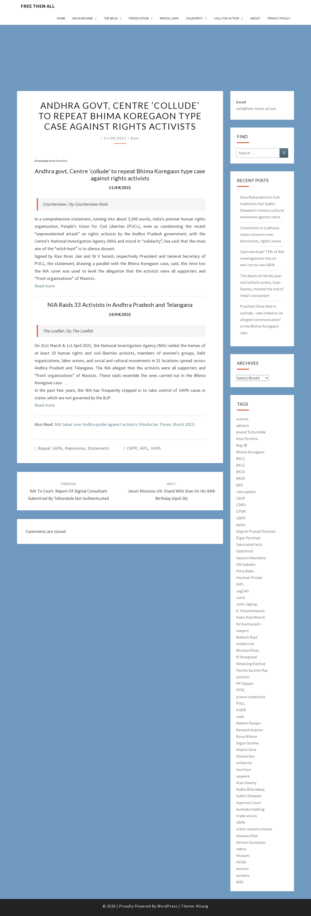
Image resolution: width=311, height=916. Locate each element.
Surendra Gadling (250, 809)
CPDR (241, 511)
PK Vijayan (244, 683)
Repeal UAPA (169, 18)
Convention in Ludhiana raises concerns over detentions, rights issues (260, 234)
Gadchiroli (244, 551)
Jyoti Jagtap (246, 604)
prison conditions (250, 696)
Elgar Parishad (248, 537)
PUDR (241, 709)
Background (83, 18)
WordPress (167, 906)
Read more (45, 286)
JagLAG (242, 590)
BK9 (239, 485)
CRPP (132, 448)
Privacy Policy (279, 18)
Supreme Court (248, 802)
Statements (98, 448)
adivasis (242, 425)
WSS (239, 881)
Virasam (243, 855)
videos (241, 848)
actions (242, 418)
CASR (240, 498)
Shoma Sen (245, 756)
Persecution (139, 18)
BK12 (240, 465)
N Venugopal (246, 656)
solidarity (244, 762)
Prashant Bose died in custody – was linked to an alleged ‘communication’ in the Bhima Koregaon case (261, 319)
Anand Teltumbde (251, 432)
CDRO (241, 504)
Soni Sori (243, 769)
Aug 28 (241, 445)
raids (240, 716)
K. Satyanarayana (250, 610)
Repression (75, 448)
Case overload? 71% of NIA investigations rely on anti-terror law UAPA (262, 258)
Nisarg (202, 906)
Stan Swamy (246, 782)
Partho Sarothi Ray (252, 670)
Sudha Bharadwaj (250, 789)
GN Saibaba (245, 564)
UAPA (156, 448)
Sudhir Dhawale (249, 795)
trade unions (246, 815)
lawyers (242, 630)
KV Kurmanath (248, 624)
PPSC (240, 689)
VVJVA (241, 862)
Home (61, 18)
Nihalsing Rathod (250, 663)
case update (246, 491)
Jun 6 (240, 597)
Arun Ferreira (247, 438)
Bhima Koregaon (250, 451)
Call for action (226, 18)
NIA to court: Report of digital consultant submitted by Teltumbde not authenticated (68, 491)
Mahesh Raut (247, 637)
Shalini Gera (246, 749)
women (242, 868)
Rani (135, 138)
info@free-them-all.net (256, 108)
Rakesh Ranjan (248, 723)
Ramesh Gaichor (249, 729)
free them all (38, 6)
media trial (245, 643)
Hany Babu (245, 570)
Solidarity (194, 18)
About (255, 18)
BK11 (240, 458)
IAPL (143, 448)
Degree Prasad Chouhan (256, 531)
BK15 (240, 471)
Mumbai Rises (247, 650)
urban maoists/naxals (254, 828)
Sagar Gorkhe (247, 743)
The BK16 (110, 18)
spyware (243, 776)
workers (243, 875)
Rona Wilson (246, 736)
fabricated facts (249, 544)
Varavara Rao (247, 835)
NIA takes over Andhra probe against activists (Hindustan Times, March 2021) (125, 424)
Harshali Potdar (249, 577)
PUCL (240, 703)
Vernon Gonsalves (251, 842)
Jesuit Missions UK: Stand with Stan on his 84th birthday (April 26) (171, 491)
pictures (243, 676)
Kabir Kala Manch (250, 617)
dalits (241, 524)
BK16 (240, 478)
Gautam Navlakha (251, 557)
